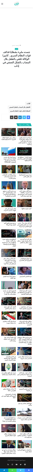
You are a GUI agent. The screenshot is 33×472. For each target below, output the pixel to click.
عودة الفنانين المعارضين (26, 276)
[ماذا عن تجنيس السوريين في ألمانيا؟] (24, 383)
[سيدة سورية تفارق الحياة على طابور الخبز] (24, 169)
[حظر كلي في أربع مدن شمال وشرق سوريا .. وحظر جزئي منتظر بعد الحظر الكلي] (24, 233)
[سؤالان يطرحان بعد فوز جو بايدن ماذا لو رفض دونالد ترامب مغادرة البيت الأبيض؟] (8, 444)
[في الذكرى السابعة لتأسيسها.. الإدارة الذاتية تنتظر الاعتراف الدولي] (8, 351)
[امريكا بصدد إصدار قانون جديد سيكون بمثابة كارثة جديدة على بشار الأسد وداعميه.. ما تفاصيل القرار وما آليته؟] (24, 132)
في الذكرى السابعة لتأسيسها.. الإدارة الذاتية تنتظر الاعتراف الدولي (10, 358)
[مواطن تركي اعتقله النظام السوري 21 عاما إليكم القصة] (8, 132)
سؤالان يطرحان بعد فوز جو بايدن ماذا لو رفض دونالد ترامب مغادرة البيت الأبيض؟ (9, 451)
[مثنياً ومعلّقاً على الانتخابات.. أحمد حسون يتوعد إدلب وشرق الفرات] (8, 169)
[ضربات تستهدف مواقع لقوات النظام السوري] (8, 428)
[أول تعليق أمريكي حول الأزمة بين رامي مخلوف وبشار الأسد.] (8, 332)
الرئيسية (18, 45)
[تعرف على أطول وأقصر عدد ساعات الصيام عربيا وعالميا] (8, 367)
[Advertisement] (16, 26)
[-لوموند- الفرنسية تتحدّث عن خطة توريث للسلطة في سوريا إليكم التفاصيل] (24, 285)
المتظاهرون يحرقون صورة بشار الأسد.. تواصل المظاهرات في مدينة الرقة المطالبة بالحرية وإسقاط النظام (9, 243)
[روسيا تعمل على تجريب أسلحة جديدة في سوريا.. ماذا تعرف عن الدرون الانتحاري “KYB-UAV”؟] (8, 151)
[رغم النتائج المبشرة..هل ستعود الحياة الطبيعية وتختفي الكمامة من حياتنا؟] (8, 412)
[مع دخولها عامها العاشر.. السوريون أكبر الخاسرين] (24, 253)
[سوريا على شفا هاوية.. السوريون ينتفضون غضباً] (24, 301)
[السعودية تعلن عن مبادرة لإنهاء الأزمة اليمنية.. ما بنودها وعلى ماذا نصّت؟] (8, 285)
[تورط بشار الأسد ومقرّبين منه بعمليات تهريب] (8, 316)
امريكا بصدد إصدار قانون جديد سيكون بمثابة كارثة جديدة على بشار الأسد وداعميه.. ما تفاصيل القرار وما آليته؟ (25, 141)
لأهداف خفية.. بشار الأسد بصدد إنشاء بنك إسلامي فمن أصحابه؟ (24, 374)
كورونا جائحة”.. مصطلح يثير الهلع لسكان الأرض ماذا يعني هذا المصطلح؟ (24, 158)
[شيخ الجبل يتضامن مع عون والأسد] (24, 398)
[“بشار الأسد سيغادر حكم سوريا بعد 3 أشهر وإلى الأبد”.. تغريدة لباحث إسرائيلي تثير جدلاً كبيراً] (8, 253)
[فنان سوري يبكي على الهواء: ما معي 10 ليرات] (8, 203)
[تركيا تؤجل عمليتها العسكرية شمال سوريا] (24, 444)
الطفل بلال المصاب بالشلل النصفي (19, 107)
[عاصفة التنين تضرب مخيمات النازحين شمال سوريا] (24, 412)
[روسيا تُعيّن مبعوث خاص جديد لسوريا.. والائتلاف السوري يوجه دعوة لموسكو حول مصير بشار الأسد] (24, 185)
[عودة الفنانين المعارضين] (24, 271)
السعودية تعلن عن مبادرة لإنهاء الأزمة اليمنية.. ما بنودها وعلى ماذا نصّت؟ (9, 292)
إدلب (28, 103)
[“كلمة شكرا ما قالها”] (24, 203)
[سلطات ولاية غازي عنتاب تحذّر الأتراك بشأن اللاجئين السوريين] (24, 316)
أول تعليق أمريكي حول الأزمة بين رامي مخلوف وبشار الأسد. (10, 339)
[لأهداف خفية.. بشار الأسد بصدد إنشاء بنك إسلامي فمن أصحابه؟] (24, 367)
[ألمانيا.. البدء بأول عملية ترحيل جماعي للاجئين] (8, 301)
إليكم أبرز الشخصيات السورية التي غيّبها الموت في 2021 (8, 396)
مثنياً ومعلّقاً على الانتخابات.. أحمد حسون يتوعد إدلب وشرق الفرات (9, 176)
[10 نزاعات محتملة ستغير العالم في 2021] (8, 383)
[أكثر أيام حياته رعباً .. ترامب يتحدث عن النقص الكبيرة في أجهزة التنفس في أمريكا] (24, 217)
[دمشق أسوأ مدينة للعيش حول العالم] (8, 271)
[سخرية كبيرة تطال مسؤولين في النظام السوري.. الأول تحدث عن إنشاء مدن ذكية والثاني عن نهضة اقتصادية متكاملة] (24, 332)
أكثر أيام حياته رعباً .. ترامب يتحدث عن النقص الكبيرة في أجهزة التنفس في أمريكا (24, 224)
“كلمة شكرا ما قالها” (26, 208)
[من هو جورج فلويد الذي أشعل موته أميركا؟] (8, 217)
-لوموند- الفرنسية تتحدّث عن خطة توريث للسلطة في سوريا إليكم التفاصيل (25, 292)
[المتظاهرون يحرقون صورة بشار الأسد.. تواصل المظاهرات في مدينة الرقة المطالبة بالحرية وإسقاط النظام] (8, 233)
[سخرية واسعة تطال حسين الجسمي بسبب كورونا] (24, 351)
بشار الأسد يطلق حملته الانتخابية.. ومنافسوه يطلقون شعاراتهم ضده (24, 435)
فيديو (13, 45)
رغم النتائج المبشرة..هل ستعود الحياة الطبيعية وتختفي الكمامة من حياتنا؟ (9, 419)
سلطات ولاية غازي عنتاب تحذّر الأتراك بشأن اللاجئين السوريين (25, 323)
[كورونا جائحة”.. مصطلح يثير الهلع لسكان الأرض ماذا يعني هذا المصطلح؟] (24, 151)
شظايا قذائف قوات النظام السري (19, 111)
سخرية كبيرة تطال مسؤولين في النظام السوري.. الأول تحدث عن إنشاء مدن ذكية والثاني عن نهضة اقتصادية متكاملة (24, 341)
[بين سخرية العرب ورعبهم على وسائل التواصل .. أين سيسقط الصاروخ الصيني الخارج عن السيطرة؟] (8, 185)
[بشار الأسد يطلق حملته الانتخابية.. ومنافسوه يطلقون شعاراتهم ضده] (24, 428)
